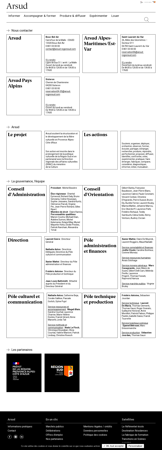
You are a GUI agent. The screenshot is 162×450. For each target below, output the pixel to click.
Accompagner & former (40, 16)
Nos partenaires (54, 439)
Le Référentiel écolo (133, 426)
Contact (12, 430)
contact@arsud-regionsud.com (61, 49)
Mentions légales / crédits (97, 426)
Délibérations (53, 430)
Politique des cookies (95, 434)
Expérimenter (99, 16)
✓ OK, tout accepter (113, 446)
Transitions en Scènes (134, 439)
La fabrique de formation (135, 434)
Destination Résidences (135, 430)
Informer (14, 16)
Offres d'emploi (54, 434)
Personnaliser (135, 446)
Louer (115, 16)
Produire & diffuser (73, 16)
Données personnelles (95, 430)
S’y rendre (50, 60)
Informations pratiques (20, 426)
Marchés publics (55, 426)
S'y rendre (127, 62)
